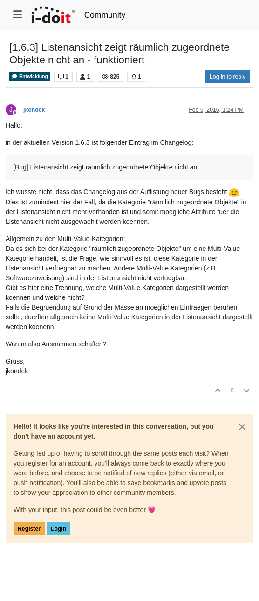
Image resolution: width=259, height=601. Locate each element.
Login (58, 529)
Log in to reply (227, 77)
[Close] (242, 426)
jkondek (34, 110)
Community (105, 15)
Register (29, 529)
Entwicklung (30, 77)
